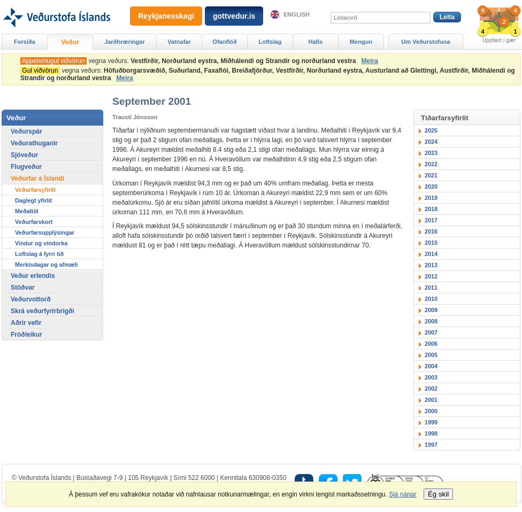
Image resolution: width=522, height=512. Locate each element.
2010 (431, 299)
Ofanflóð (224, 41)
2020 (431, 186)
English (296, 14)
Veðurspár (26, 131)
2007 (431, 332)
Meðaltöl (27, 211)
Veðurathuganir (34, 143)
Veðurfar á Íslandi (37, 178)
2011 (431, 287)
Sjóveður (24, 155)
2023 (431, 153)
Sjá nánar (402, 494)
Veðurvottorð (31, 299)
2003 (431, 377)
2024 (431, 141)
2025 (431, 130)
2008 (431, 321)
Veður (70, 42)
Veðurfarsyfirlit (35, 190)
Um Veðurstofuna (425, 41)
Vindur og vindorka (41, 243)
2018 (431, 209)
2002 (431, 388)
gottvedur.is (234, 16)
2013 (431, 265)
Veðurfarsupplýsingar (44, 232)
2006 (431, 343)
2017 (431, 220)
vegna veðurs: (189, 61)
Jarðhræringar (124, 41)
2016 (431, 231)
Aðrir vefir (26, 323)
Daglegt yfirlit (33, 200)
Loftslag (270, 41)
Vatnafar (179, 41)
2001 (431, 400)
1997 (431, 444)
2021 (431, 175)
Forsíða (24, 41)
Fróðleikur (26, 334)
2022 (431, 164)
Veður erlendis (33, 276)
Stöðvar (23, 287)
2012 (431, 276)
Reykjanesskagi (166, 16)
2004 (431, 366)
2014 (431, 254)
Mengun (361, 41)
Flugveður (26, 166)
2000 (431, 411)
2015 (431, 242)
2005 (431, 355)
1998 (431, 433)
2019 (431, 198)
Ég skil (438, 494)
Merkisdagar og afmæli (46, 264)
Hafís (316, 41)
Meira (370, 61)
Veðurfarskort (33, 222)
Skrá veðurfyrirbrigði (42, 311)
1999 (431, 422)
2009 (431, 310)
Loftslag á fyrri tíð (39, 254)
